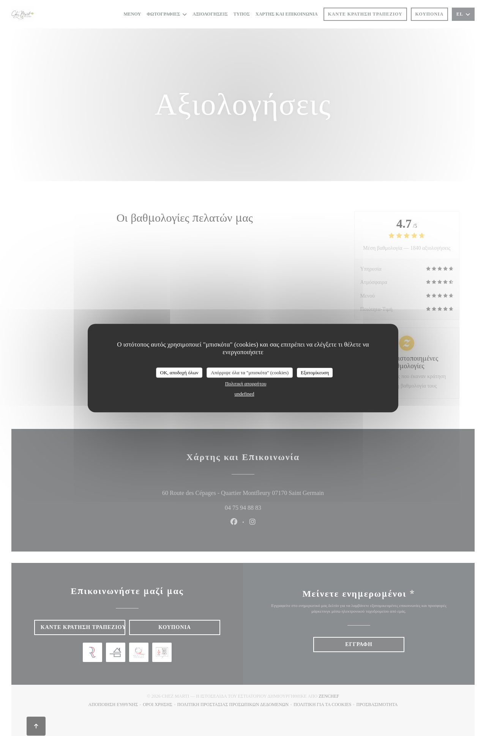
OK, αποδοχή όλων (179, 372)
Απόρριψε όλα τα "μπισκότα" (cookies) (250, 372)
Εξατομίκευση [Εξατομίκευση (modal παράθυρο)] (315, 372)
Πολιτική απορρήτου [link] (246, 383)
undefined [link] (244, 394)
